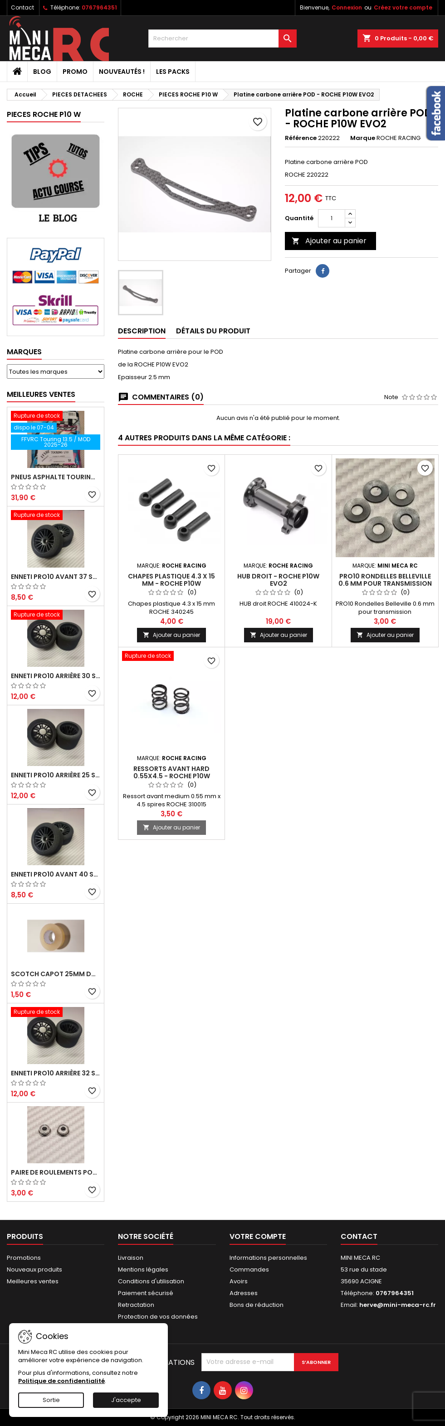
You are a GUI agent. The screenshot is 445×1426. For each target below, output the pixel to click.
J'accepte (126, 1400)
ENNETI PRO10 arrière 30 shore (55, 675)
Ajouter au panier (329, 241)
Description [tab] (142, 331)
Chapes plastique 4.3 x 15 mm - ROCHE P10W (171, 580)
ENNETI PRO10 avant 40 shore (55, 874)
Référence (301, 138)
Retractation (136, 1305)
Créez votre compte (403, 7)
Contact (22, 7)
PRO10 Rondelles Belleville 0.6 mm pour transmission (385, 580)
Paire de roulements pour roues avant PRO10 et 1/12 (55, 1172)
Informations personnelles (268, 1257)
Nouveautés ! (122, 71)
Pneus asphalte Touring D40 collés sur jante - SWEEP (55, 477)
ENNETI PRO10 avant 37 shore (55, 576)
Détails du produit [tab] (213, 331)
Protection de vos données (158, 1316)
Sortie (51, 1400)
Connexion (347, 7)
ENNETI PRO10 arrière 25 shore (55, 775)
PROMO (75, 71)
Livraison (130, 1257)
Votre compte (258, 1236)
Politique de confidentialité (61, 1381)
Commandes (249, 1269)
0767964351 (99, 7)
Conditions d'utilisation (151, 1281)
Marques (24, 352)
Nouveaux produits (34, 1269)
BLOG (42, 71)
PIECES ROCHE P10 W (44, 114)
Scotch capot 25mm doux (55, 974)
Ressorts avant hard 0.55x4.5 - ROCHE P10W (171, 772)
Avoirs (239, 1281)
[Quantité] (331, 218)
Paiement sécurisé (145, 1293)
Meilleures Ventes (41, 394)
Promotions (24, 1257)
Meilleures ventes (33, 1281)
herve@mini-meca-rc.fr (397, 1305)
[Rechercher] (222, 38)
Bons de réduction (257, 1305)
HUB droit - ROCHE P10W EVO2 (278, 580)
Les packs (173, 71)
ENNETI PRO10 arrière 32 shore (55, 1073)
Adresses (244, 1293)
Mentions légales (143, 1269)
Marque (362, 138)
